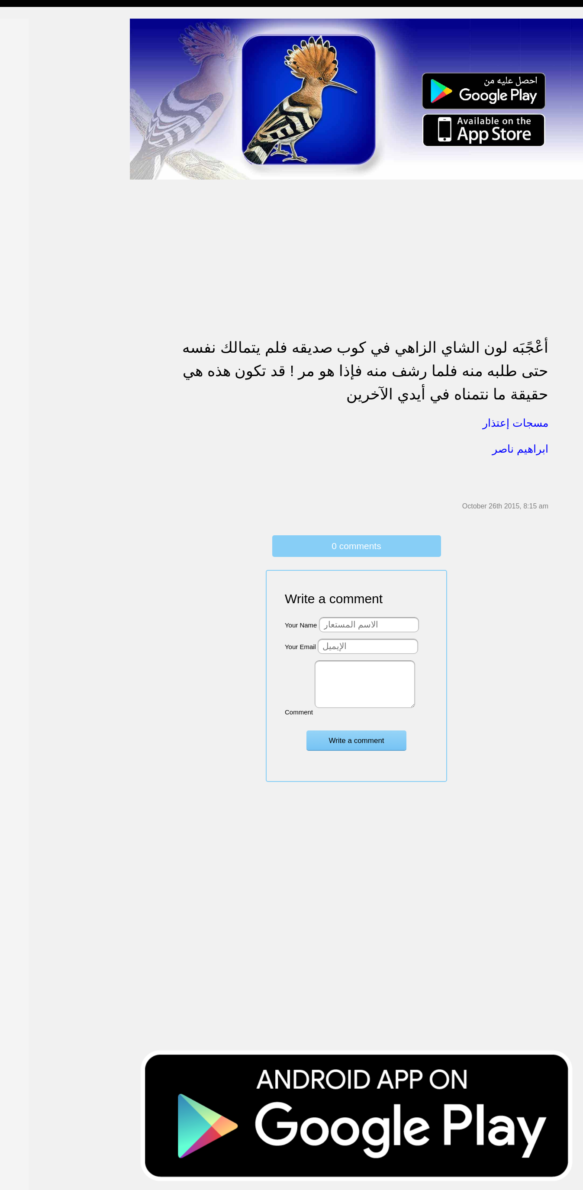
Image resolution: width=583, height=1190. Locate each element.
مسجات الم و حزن (32, 126)
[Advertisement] (356, 240)
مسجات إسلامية (29, 26)
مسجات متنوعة (28, 160)
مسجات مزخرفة (29, 193)
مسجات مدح (24, 43)
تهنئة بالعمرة (24, 293)
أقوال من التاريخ (29, 410)
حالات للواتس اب (30, 176)
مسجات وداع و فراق (34, 93)
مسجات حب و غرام (33, 260)
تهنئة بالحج (21, 210)
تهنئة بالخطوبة (26, 226)
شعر (13, 443)
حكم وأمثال (22, 426)
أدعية (14, 393)
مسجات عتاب (26, 276)
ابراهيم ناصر (520, 449)
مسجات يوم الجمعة (33, 376)
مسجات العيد (25, 343)
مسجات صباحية (28, 110)
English (17, 359)
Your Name (301, 625)
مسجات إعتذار (26, 143)
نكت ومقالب (24, 459)
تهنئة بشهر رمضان (31, 326)
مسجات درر (23, 476)
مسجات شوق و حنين (35, 76)
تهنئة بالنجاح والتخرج (35, 310)
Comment (299, 712)
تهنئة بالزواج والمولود (35, 243)
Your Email (300, 646)
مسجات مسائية (28, 60)
